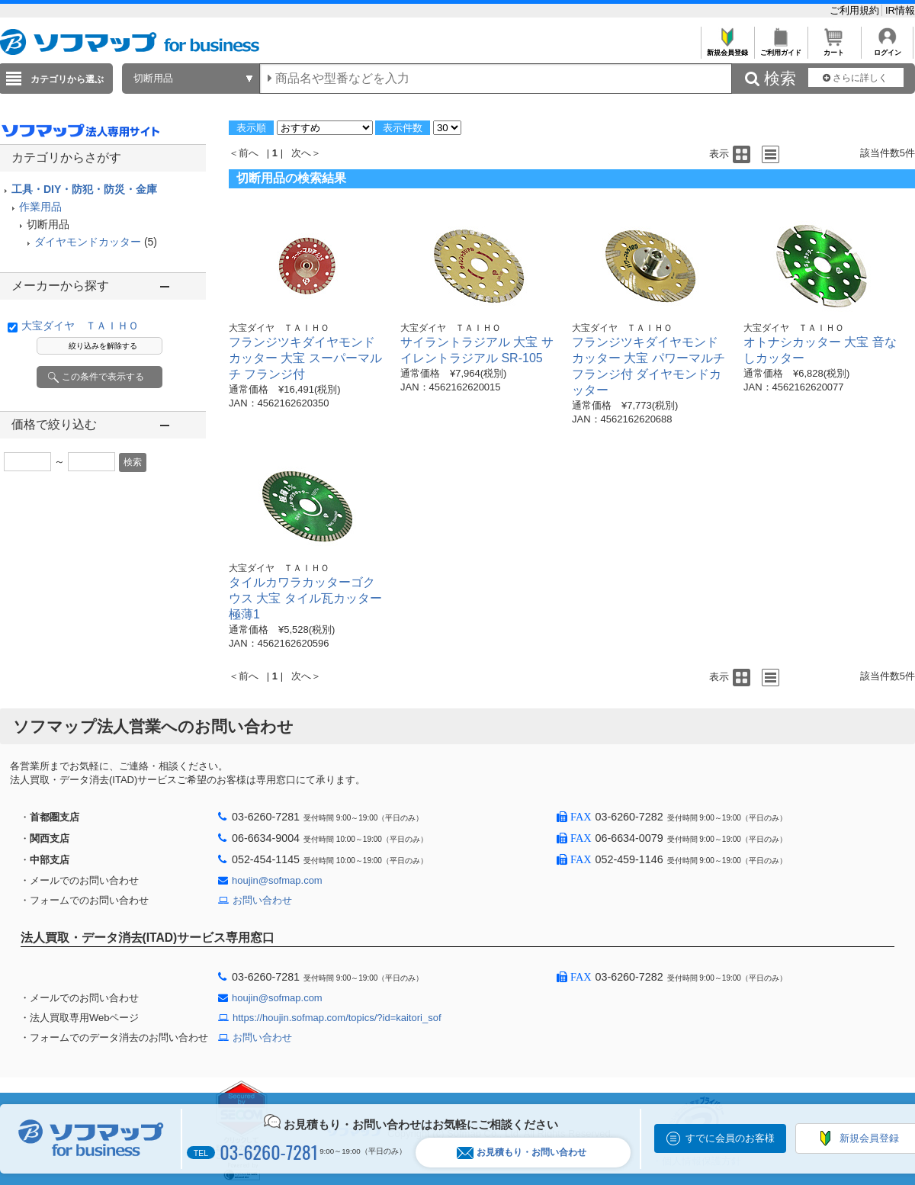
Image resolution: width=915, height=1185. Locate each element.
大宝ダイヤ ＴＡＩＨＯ (80, 326)
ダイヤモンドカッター (87, 242)
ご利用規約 (856, 10)
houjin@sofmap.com (277, 880)
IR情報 (900, 10)
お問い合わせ (262, 900)
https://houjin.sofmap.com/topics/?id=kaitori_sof (337, 1017)
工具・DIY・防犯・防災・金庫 (84, 189)
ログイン (887, 48)
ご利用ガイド (780, 48)
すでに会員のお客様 (730, 1138)
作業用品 (40, 207)
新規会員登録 (727, 48)
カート (834, 48)
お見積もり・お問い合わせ (521, 1152)
